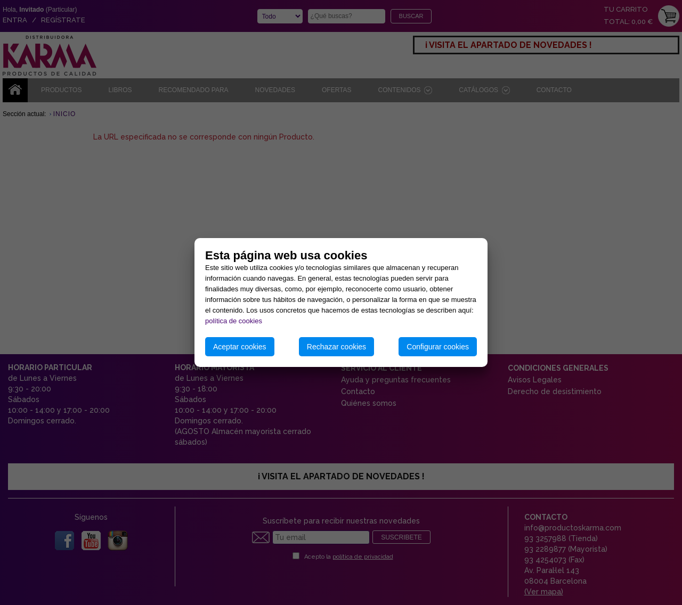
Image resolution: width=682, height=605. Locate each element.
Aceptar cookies (239, 346)
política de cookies (233, 321)
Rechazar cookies (336, 346)
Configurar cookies (438, 346)
